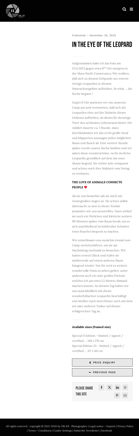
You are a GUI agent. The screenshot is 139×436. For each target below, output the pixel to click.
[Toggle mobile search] (124, 9)
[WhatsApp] (125, 388)
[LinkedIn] (117, 388)
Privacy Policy (125, 426)
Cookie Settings (62, 430)
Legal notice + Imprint (102, 426)
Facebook (106, 430)
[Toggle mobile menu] (132, 9)
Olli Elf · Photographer (74, 426)
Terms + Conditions (39, 430)
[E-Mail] (125, 396)
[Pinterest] (117, 396)
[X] (109, 388)
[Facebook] (102, 388)
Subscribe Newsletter (86, 430)
